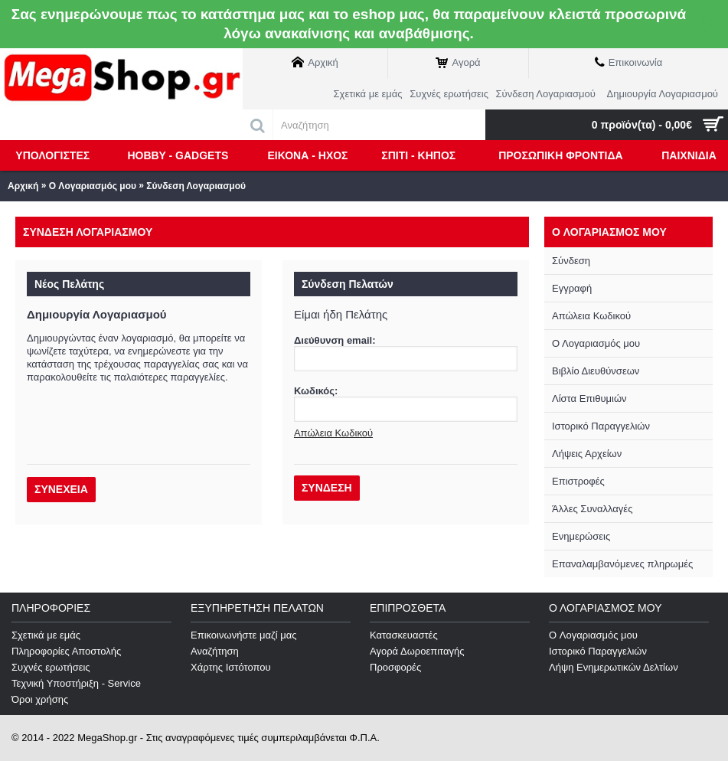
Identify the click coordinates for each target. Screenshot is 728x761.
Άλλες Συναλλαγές (592, 508)
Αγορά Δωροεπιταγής (417, 651)
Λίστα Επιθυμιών (589, 398)
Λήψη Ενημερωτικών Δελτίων (613, 667)
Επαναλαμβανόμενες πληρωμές (622, 564)
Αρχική (23, 186)
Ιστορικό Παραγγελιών (601, 426)
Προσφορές (395, 667)
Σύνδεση (571, 260)
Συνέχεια (61, 489)
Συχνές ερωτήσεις (50, 667)
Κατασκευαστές (404, 635)
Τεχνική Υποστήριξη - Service (76, 683)
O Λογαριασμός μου (92, 186)
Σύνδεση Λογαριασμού (196, 186)
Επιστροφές (578, 481)
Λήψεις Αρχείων (587, 453)
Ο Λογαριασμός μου (596, 343)
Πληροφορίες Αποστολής (66, 651)
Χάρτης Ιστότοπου (231, 667)
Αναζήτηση (215, 651)
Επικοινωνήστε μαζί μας (243, 635)
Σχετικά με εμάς (45, 635)
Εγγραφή (572, 288)
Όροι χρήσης (39, 699)
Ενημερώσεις (581, 536)
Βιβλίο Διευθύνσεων (595, 371)
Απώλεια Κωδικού (591, 316)
